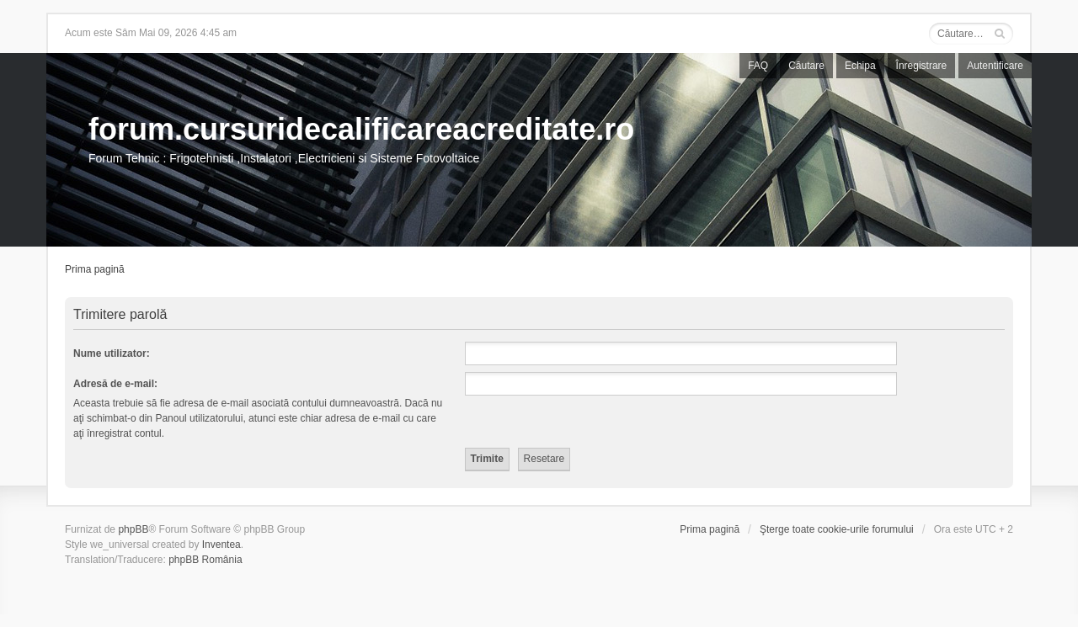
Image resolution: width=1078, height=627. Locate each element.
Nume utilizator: (111, 353)
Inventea (221, 544)
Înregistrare (921, 66)
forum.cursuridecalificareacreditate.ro (361, 129)
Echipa (860, 66)
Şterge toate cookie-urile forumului (837, 529)
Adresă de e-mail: (115, 384)
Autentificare (995, 66)
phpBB (133, 529)
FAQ (758, 66)
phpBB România (205, 560)
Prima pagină (95, 269)
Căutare (806, 66)
